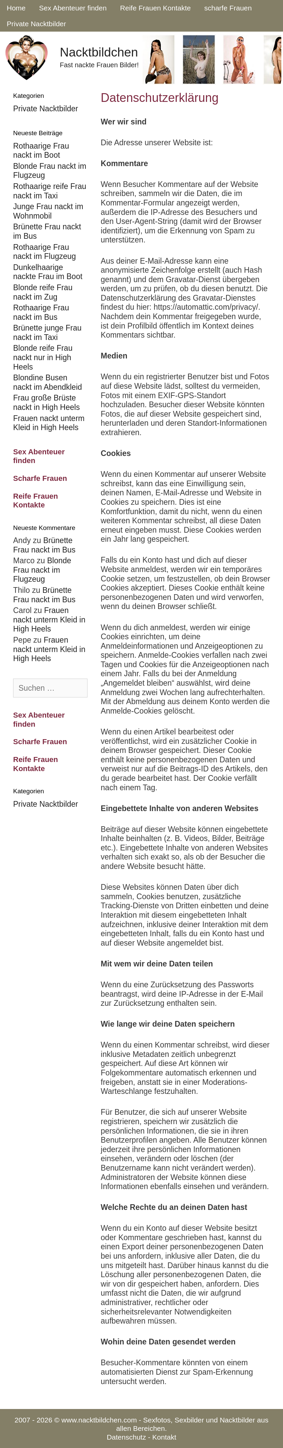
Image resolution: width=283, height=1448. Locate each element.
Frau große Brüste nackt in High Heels (46, 402)
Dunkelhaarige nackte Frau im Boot (47, 272)
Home (16, 8)
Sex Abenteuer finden (73, 8)
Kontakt (164, 1437)
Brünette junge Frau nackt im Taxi (47, 332)
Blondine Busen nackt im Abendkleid (47, 382)
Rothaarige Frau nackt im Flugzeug (44, 252)
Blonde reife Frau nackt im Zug (42, 292)
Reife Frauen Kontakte (155, 8)
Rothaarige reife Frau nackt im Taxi (49, 191)
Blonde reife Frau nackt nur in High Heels (42, 357)
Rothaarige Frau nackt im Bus (41, 312)
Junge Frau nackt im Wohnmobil (48, 211)
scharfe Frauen (228, 8)
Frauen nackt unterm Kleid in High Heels (48, 423)
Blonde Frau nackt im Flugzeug (42, 569)
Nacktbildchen (99, 52)
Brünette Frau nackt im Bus (44, 545)
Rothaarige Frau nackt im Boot (41, 151)
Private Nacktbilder (36, 24)
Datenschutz (126, 1437)
